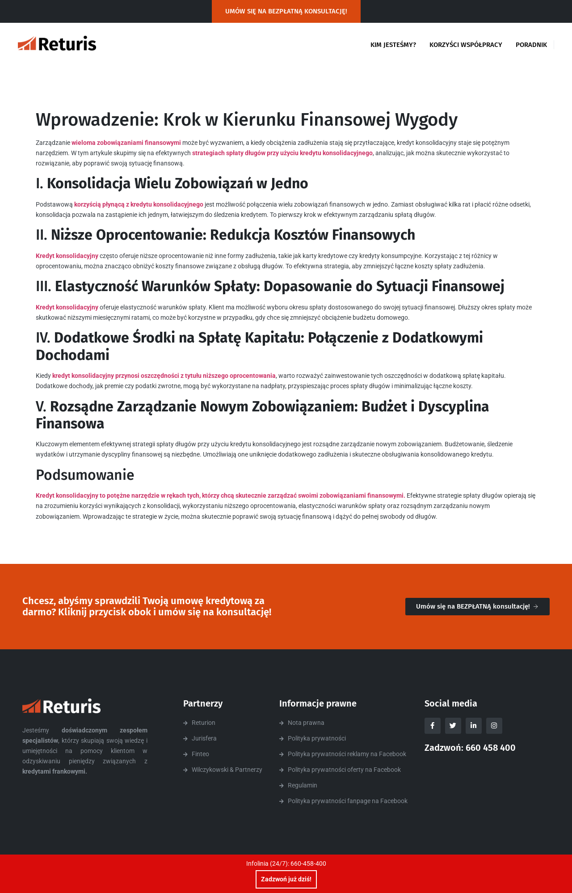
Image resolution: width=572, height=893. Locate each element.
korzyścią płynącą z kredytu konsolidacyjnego (138, 204)
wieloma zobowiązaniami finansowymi (126, 142)
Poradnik (531, 45)
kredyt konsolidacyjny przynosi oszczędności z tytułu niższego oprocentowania (164, 375)
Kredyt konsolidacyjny (67, 255)
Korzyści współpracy (465, 45)
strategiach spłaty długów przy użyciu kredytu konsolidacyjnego (282, 153)
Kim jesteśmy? (393, 45)
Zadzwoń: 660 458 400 (470, 747)
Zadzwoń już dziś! (286, 879)
